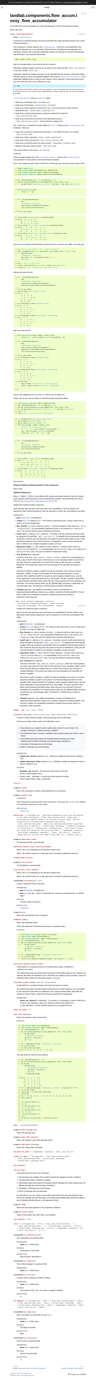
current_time (24, 811)
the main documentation (73, 2)
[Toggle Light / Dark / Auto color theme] (91, 7)
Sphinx (18, 1375)
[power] (77, 1374)
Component (24, 908)
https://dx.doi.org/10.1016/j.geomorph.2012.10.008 (38, 501)
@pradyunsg (26, 1375)
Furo (32, 1375)
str (21, 1296)
